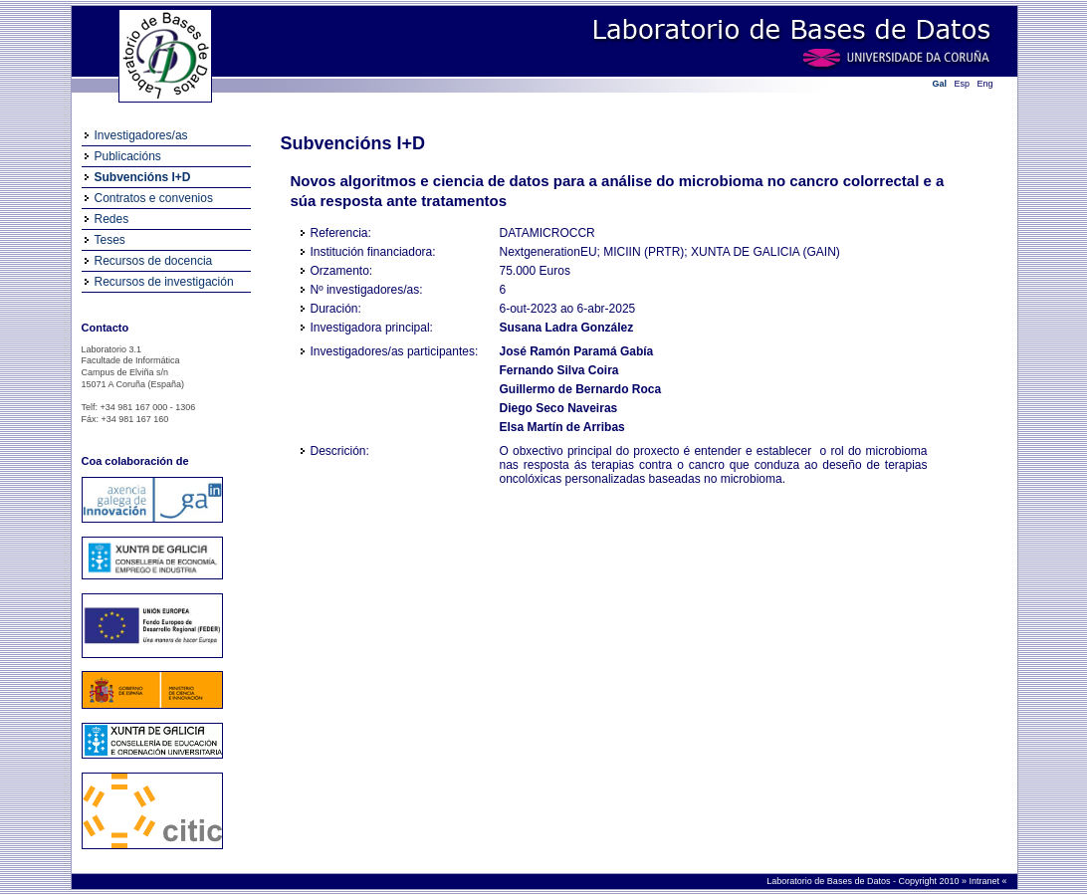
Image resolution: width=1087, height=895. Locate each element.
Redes (112, 219)
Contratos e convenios (154, 198)
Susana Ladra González (567, 328)
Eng (985, 84)
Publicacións (128, 156)
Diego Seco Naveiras (559, 408)
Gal (940, 84)
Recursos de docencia (154, 261)
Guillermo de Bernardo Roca (581, 389)
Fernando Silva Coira (559, 370)
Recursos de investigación (164, 282)
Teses (110, 240)
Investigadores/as (141, 135)
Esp (963, 84)
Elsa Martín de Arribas (562, 427)
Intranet (985, 881)
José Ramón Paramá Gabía (577, 351)
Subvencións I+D (143, 177)
